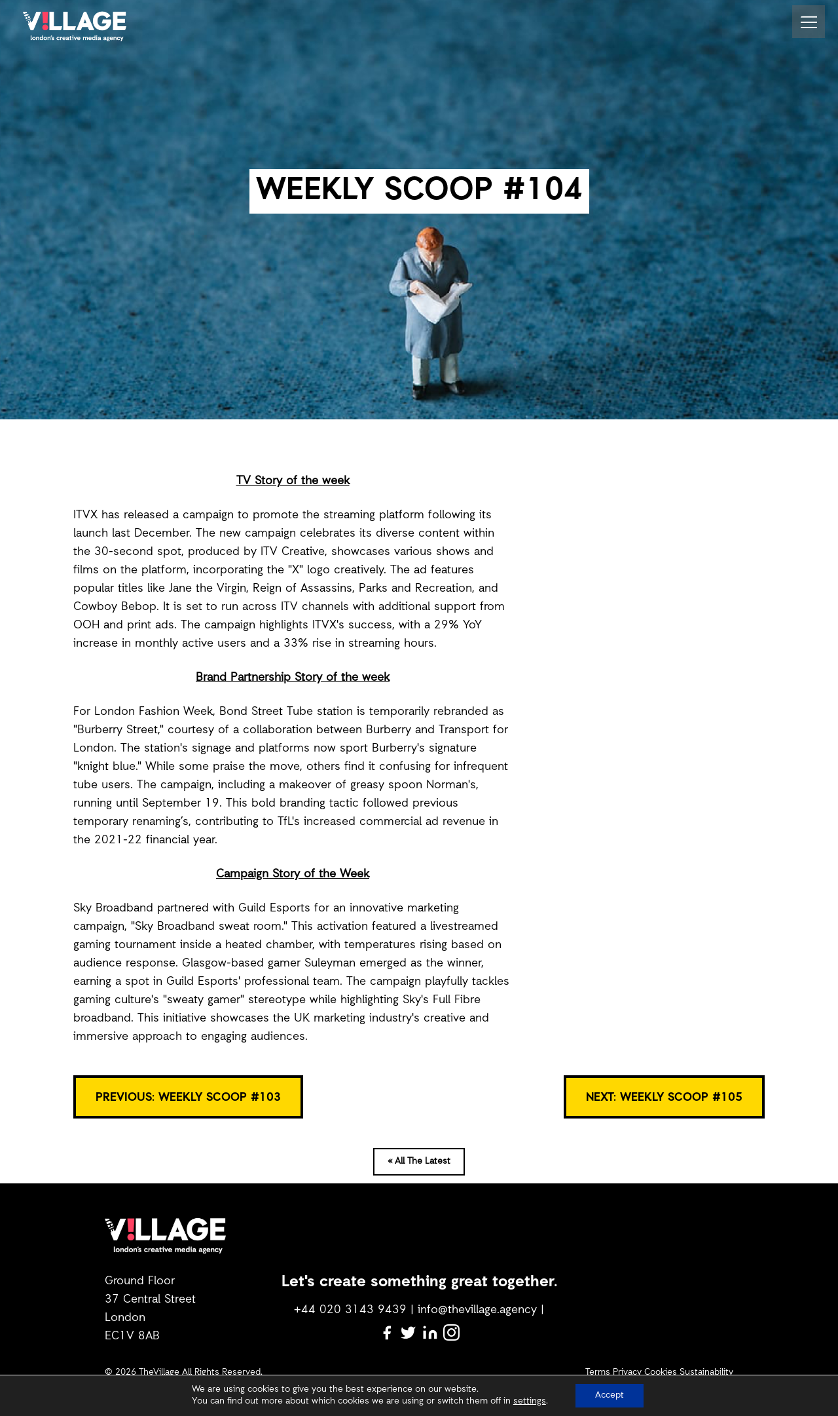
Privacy (627, 1372)
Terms (597, 1372)
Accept (609, 1395)
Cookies (660, 1372)
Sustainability (706, 1372)
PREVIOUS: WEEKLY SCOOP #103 (188, 1097)
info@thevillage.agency (477, 1310)
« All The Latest (419, 1161)
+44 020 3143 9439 (350, 1310)
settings (529, 1401)
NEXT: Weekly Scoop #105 (664, 1097)
